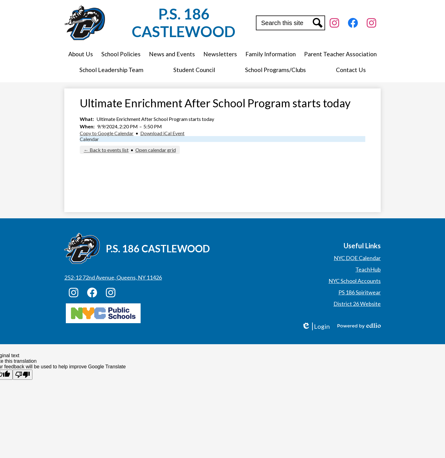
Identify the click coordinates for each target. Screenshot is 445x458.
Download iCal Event (162, 133)
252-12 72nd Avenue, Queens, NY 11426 (113, 277)
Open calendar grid (155, 150)
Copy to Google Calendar (107, 133)
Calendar (89, 139)
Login (316, 326)
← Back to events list (106, 150)
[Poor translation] (22, 375)
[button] (80, 54)
